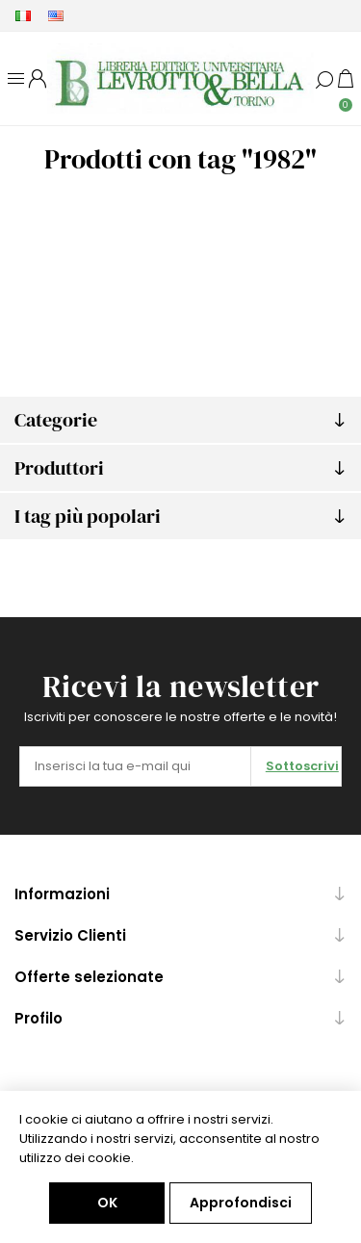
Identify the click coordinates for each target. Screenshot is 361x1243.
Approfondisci (241, 1202)
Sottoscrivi (302, 766)
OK (107, 1202)
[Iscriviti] (135, 766)
